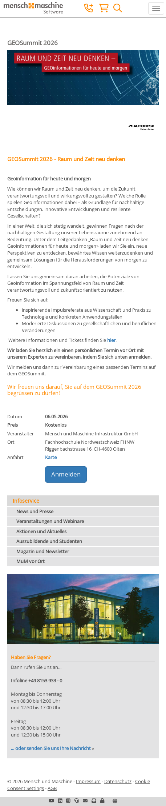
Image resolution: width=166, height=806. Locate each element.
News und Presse (34, 511)
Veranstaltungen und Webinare (50, 521)
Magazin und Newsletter (42, 551)
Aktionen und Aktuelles (41, 531)
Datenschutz (117, 781)
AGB (52, 788)
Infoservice (26, 500)
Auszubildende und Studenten (49, 541)
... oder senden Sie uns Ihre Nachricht (51, 748)
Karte (51, 457)
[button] (102, 800)
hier (111, 340)
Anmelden (66, 474)
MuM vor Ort (30, 561)
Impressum (88, 781)
